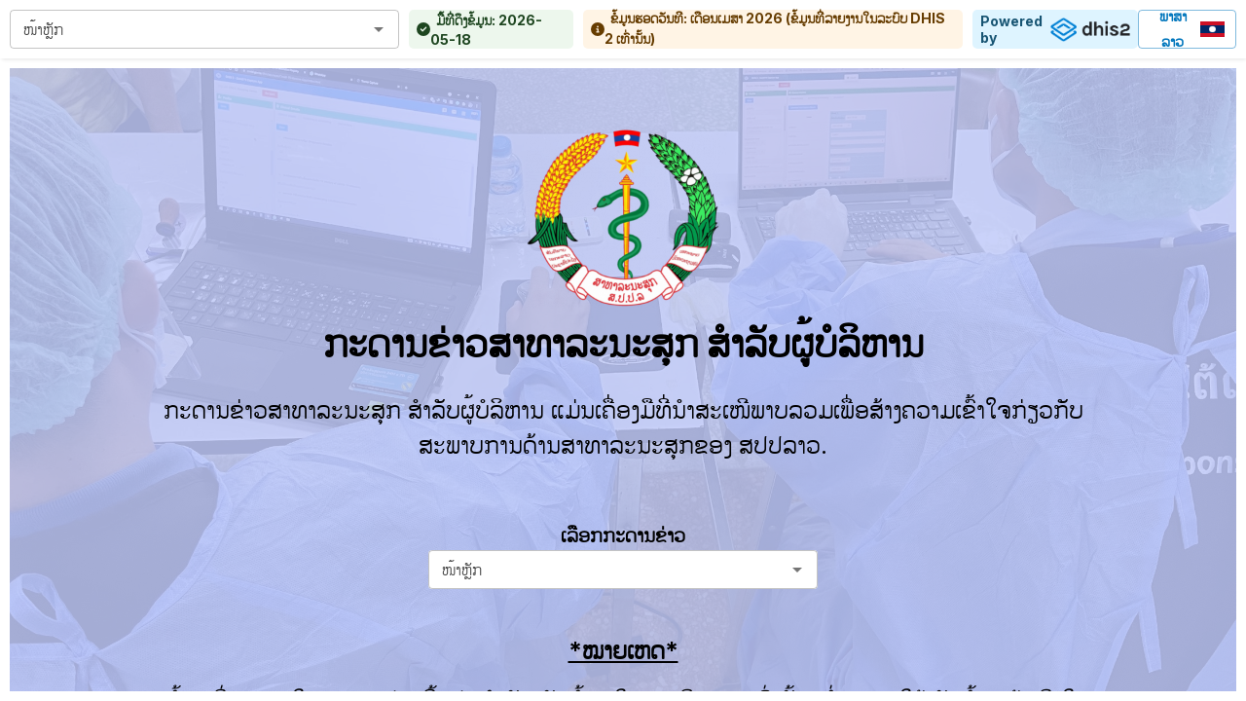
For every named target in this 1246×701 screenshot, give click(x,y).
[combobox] (188, 29)
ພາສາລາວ (1187, 29)
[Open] (378, 29)
